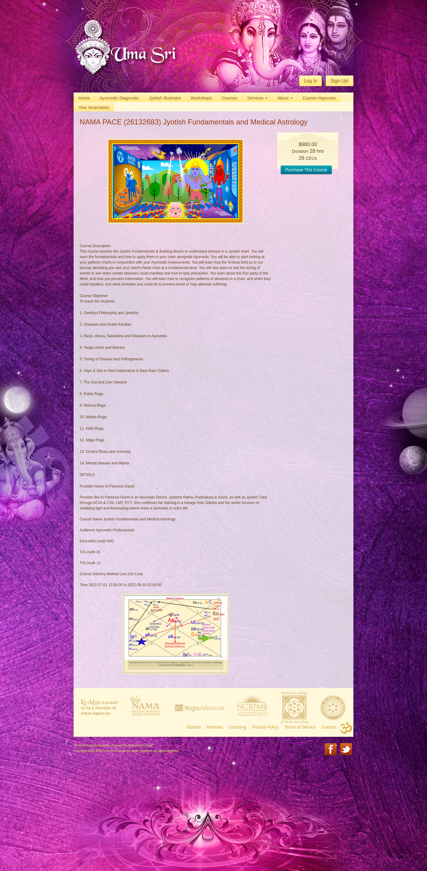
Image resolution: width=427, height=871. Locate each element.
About (285, 98)
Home (84, 98)
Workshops (201, 98)
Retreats (215, 727)
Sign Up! (339, 80)
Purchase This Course (306, 169)
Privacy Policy (265, 727)
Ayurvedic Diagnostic (119, 98)
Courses (230, 98)
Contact (329, 727)
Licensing (237, 727)
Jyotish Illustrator (165, 98)
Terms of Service (300, 727)
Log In (310, 80)
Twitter (346, 750)
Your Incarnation (93, 107)
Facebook (331, 750)
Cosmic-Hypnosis (319, 98)
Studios (194, 727)
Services (257, 98)
